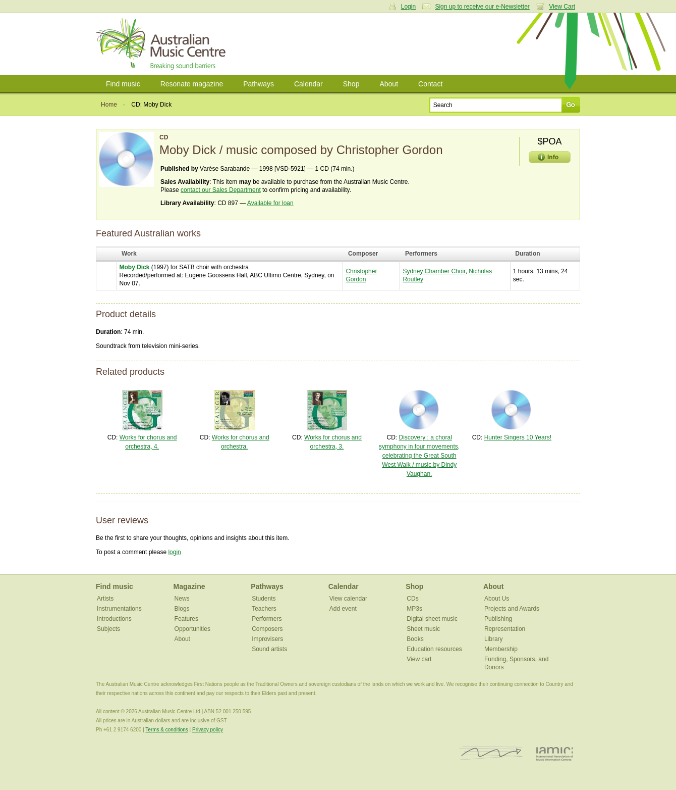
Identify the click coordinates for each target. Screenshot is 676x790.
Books (415, 639)
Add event (343, 608)
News (182, 598)
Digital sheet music (432, 618)
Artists (105, 598)
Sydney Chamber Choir (434, 271)
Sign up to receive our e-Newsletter (482, 6)
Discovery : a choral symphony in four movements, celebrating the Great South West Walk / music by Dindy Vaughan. (419, 455)
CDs (412, 598)
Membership (501, 649)
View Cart (562, 6)
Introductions (114, 618)
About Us (496, 598)
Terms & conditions (166, 729)
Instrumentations (119, 608)
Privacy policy (207, 729)
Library (493, 639)
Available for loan (270, 203)
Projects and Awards (511, 608)
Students (263, 598)
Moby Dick (135, 267)
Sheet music (423, 628)
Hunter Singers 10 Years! (517, 437)
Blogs (182, 608)
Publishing (498, 618)
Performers (266, 618)
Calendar (308, 84)
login (174, 552)
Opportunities (192, 628)
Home (109, 104)
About (388, 84)
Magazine (189, 586)
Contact (430, 84)
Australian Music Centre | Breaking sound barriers (163, 44)
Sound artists (269, 649)
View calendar (348, 598)
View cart (419, 659)
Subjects (108, 628)
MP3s (414, 608)
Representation (504, 628)
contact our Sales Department (221, 189)
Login (408, 6)
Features (186, 618)
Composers (267, 628)
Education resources (434, 649)
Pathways (258, 84)
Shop (351, 84)
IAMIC (554, 753)
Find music (123, 84)
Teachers (264, 608)
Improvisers (267, 639)
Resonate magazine (191, 84)
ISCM (491, 753)
